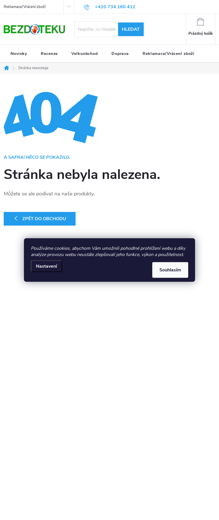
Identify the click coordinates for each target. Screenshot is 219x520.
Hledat (131, 29)
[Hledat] (109, 29)
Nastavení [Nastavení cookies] (46, 266)
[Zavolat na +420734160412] (109, 7)
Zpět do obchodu (44, 219)
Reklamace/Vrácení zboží (25, 6)
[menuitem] (19, 54)
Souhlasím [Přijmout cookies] (170, 270)
